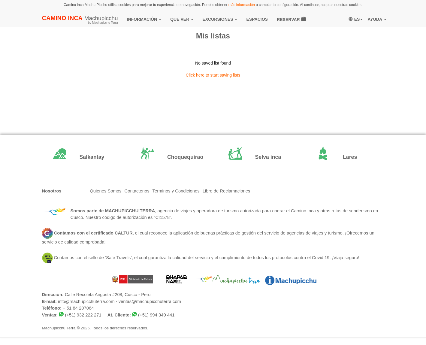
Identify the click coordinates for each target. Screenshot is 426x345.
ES (356, 19)
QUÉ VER (181, 19)
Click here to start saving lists (213, 75)
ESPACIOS (257, 19)
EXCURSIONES (219, 19)
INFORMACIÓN (144, 19)
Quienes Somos (105, 191)
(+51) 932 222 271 (83, 315)
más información (241, 5)
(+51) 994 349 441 (156, 315)
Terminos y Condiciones (176, 191)
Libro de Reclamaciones (226, 191)
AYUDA (376, 19)
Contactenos (136, 191)
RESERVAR (291, 19)
